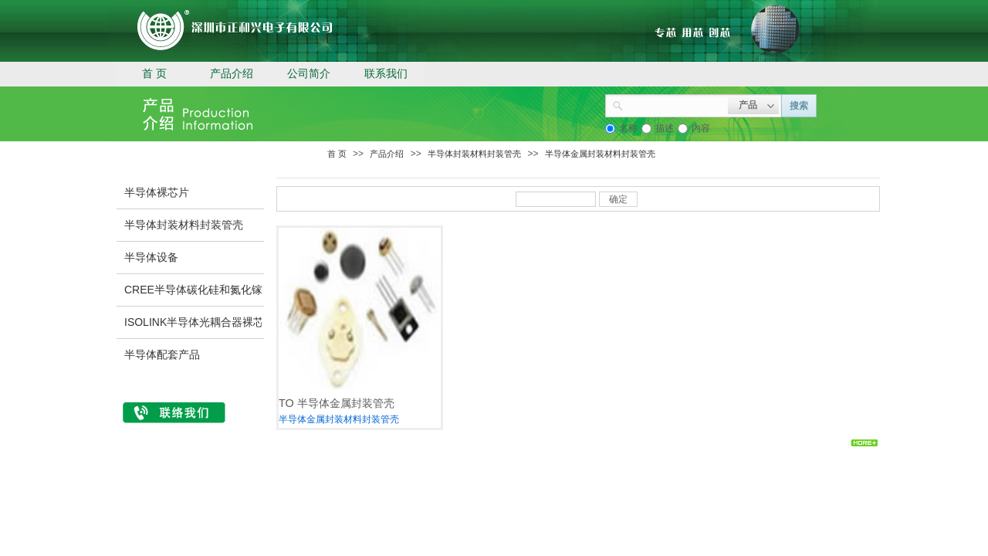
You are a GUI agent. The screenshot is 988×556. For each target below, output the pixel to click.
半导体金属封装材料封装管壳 (600, 153)
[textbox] (675, 104)
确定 (618, 199)
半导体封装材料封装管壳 (474, 153)
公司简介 (308, 74)
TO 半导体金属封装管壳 (336, 403)
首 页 (154, 74)
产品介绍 (231, 74)
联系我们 (386, 74)
